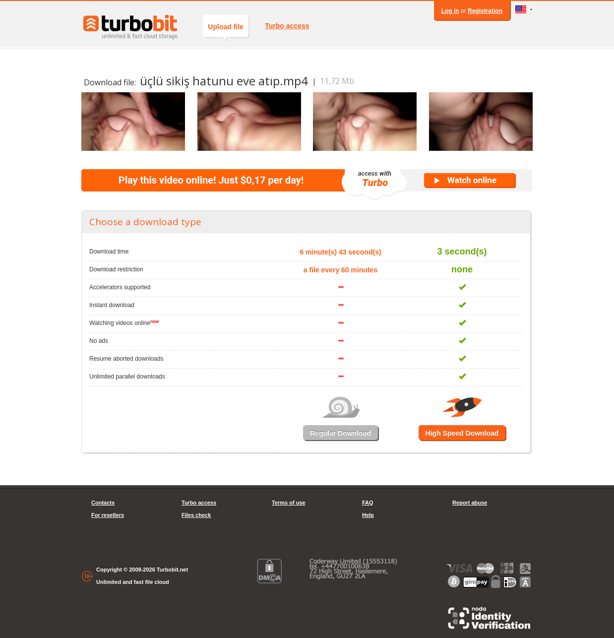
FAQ (367, 503)
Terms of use (289, 503)
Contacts (103, 503)
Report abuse (469, 503)
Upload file (226, 30)
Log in (450, 10)
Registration (485, 10)
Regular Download (340, 433)
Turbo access (287, 26)
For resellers (107, 515)
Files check (196, 515)
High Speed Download (462, 433)
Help (368, 515)
